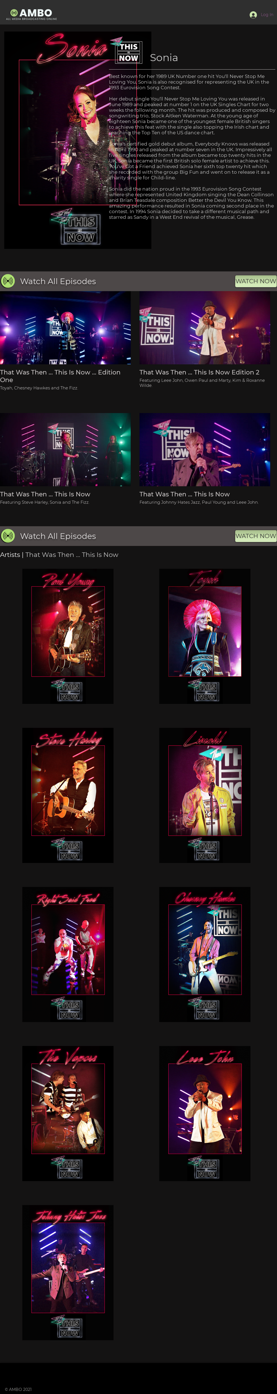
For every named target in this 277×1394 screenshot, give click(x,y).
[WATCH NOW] (256, 281)
